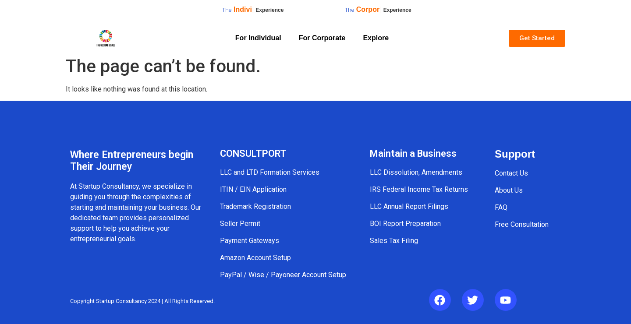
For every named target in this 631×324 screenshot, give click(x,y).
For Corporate (322, 38)
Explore (376, 38)
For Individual (258, 38)
